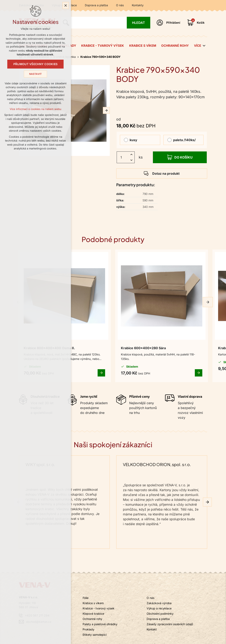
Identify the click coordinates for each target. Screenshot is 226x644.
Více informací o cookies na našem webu (35, 110)
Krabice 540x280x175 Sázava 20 (172, 316)
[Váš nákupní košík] (196, 22)
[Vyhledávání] (138, 23)
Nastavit (35, 75)
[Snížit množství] (131, 160)
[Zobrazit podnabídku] (204, 45)
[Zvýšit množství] (131, 154)
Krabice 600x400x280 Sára (112, 314)
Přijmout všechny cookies (35, 66)
